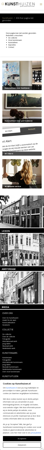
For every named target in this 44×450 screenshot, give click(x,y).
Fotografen (6, 360)
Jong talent (6, 343)
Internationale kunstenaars (12, 362)
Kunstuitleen (13, 42)
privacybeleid (36, 433)
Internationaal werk (9, 341)
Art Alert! (9, 153)
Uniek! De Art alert (9, 320)
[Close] (42, 380)
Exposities (12, 45)
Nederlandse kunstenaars (12, 369)
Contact (11, 47)
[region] (22, 415)
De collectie (12, 38)
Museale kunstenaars (10, 367)
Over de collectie (8, 336)
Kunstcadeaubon (8, 322)
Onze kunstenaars (15, 40)
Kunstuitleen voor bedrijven (17, 88)
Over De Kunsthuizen (10, 318)
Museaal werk (7, 346)
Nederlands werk (8, 348)
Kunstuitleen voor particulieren (19, 121)
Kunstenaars (7, 357)
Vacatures (6, 325)
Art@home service (13, 186)
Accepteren (22, 438)
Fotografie (6, 339)
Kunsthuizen (7, 18)
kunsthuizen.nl (11, 388)
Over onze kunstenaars (11, 371)
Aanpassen (22, 445)
